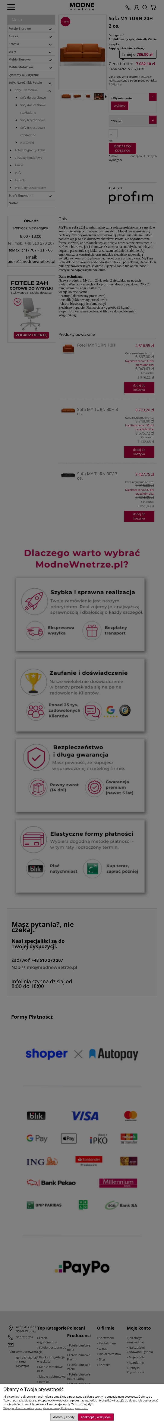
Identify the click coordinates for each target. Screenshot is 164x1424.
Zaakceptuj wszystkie (96, 1417)
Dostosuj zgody (64, 1417)
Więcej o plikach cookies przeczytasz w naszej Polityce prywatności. (45, 1408)
